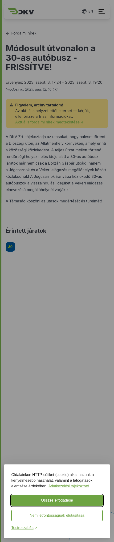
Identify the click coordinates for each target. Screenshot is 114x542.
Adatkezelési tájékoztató (68, 486)
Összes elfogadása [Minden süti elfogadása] (57, 500)
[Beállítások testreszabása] (24, 528)
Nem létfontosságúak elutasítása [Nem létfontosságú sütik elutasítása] (57, 515)
